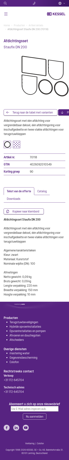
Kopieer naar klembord (26, 211)
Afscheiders (17, 339)
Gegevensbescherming (23, 357)
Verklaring (29, 443)
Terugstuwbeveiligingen (24, 322)
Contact (34, 3)
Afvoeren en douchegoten (25, 335)
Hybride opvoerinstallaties (25, 326)
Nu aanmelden (34, 416)
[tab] (19, 191)
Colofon (14, 362)
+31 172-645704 (14, 380)
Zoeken (14, 3)
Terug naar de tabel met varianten (33, 112)
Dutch (61, 3)
